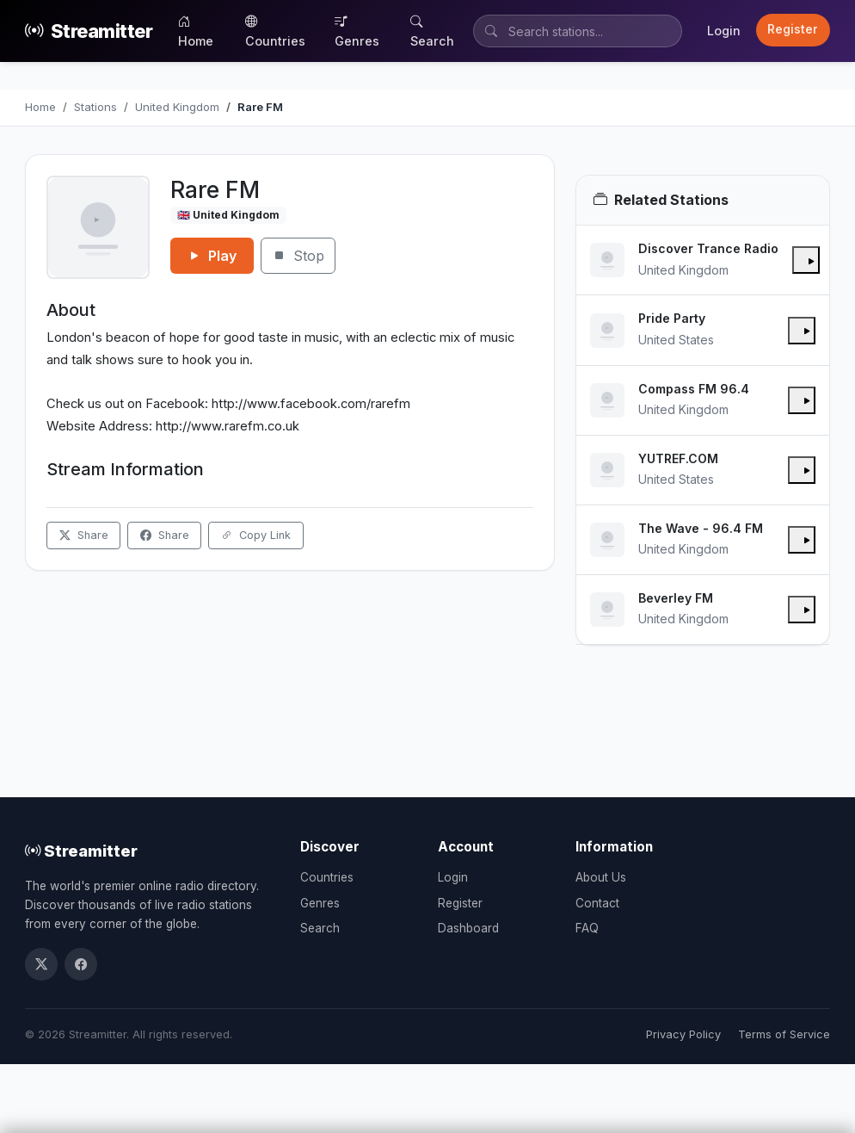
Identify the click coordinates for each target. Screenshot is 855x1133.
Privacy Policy (683, 1034)
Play (212, 255)
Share (83, 535)
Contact (597, 903)
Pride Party (671, 318)
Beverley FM (675, 598)
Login (724, 30)
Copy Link (256, 535)
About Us (600, 877)
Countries (275, 31)
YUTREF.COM (678, 458)
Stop (298, 255)
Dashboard (468, 928)
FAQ (587, 928)
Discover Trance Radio (708, 248)
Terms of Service (784, 1034)
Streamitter (88, 31)
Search (432, 31)
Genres (357, 31)
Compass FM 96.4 (693, 388)
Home (195, 31)
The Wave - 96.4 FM (700, 528)
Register (792, 29)
